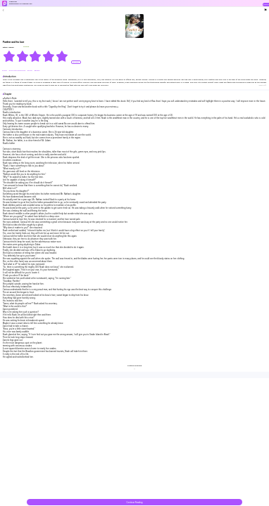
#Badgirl (36, 71)
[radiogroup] (35, 56)
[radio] (9, 56)
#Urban (5, 71)
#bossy (30, 71)
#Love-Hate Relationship (18, 71)
